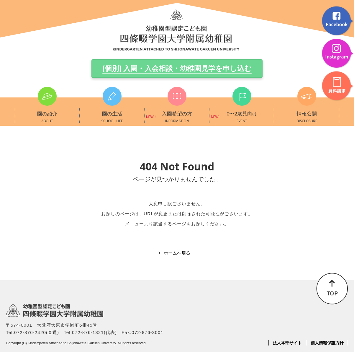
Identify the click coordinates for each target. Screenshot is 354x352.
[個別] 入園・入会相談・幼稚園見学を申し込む (177, 68)
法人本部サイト (287, 342)
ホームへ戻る (177, 252)
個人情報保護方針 (327, 342)
